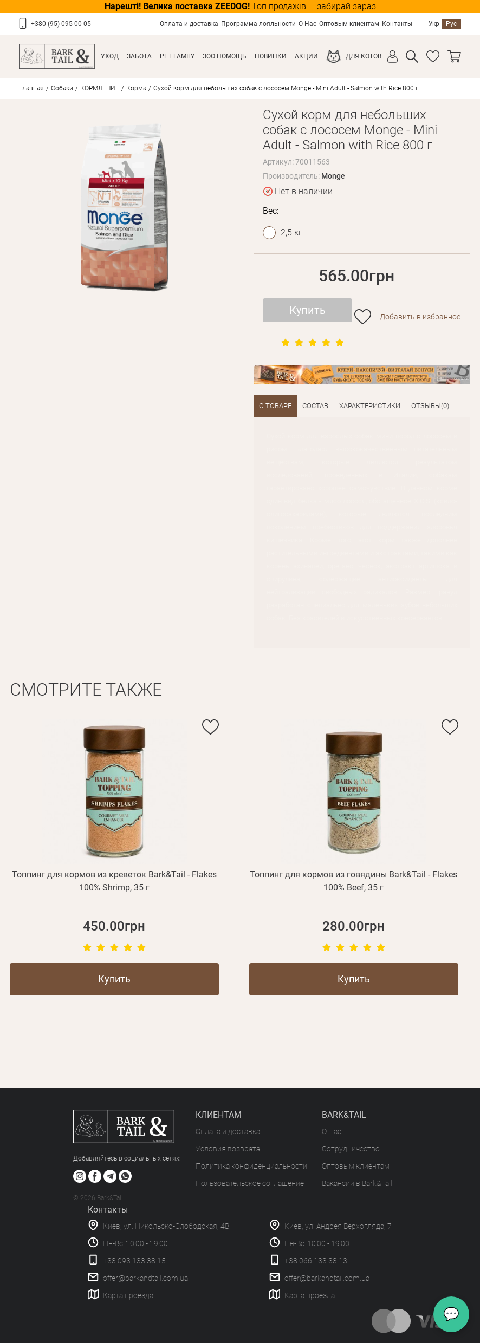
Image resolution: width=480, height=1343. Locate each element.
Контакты (397, 24)
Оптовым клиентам (349, 24)
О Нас (307, 24)
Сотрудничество (351, 1148)
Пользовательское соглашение (250, 1183)
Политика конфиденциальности (251, 1166)
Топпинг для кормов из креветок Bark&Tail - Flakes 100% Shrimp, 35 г (114, 881)
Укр (434, 24)
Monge (333, 176)
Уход (110, 56)
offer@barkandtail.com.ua (145, 1278)
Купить (307, 310)
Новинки (271, 56)
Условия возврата (228, 1148)
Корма (136, 88)
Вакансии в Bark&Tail (357, 1183)
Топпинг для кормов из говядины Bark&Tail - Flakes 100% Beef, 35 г (353, 881)
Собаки (62, 88)
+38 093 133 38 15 (134, 1260)
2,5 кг (291, 232)
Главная (31, 88)
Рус (451, 24)
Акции (306, 56)
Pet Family (177, 56)
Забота (139, 56)
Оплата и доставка (189, 24)
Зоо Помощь (225, 56)
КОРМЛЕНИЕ (99, 88)
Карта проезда (128, 1295)
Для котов (363, 56)
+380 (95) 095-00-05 (61, 24)
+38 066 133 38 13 (315, 1260)
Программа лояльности (258, 24)
